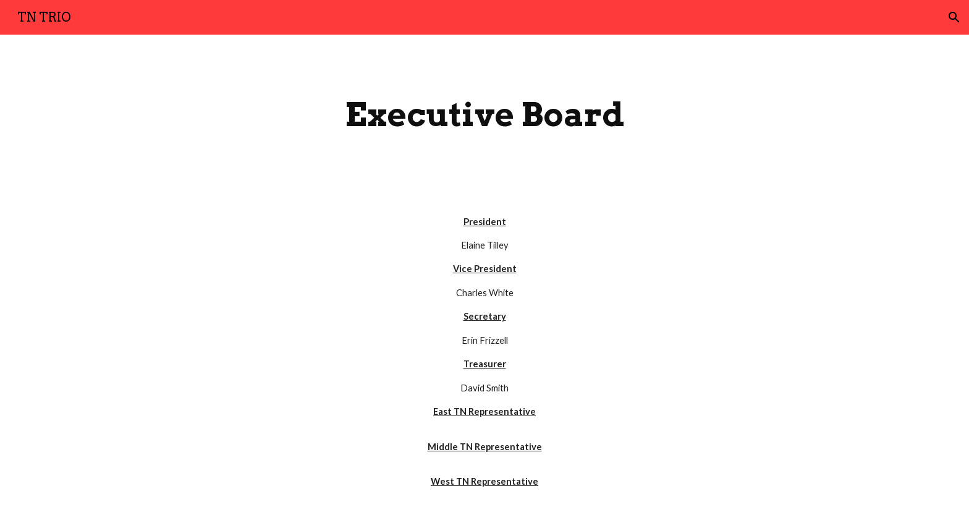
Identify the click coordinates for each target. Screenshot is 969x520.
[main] (484, 114)
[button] (954, 17)
